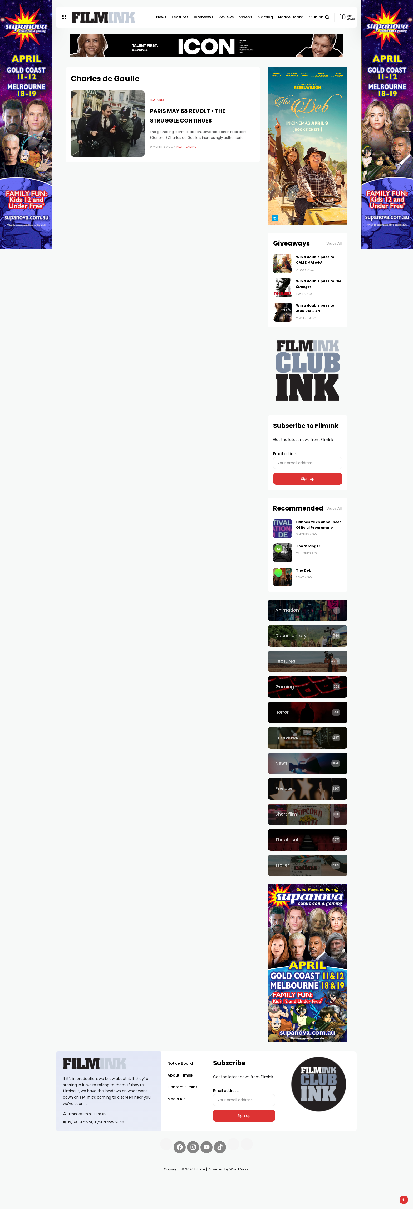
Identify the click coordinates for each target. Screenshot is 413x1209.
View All (334, 244)
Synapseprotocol (71, 1181)
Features (157, 100)
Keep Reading (186, 147)
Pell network (99, 1181)
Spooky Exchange (127, 1181)
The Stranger (308, 546)
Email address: (307, 460)
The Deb (303, 570)
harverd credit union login (112, 1188)
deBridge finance (72, 1188)
